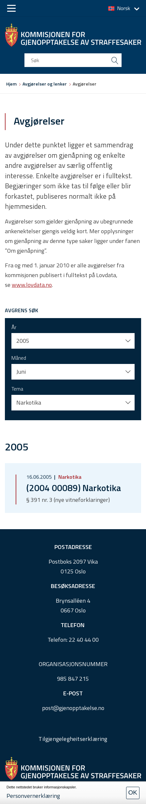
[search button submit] (115, 60)
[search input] (73, 60)
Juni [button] (21, 371)
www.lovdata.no (32, 284)
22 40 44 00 (84, 639)
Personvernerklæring (33, 795)
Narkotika (69, 477)
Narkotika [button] (28, 402)
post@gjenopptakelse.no (73, 708)
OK (132, 792)
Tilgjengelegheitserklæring (72, 738)
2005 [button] (22, 340)
